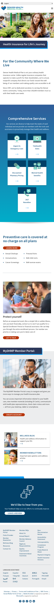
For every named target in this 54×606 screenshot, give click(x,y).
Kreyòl (44, 579)
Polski (5, 582)
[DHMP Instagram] (23, 601)
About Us (22, 533)
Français (6, 576)
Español (15, 573)
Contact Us (7, 549)
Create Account (14, 415)
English (5, 573)
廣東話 (34, 573)
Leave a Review (15, 513)
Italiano (25, 579)
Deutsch (25, 576)
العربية (5, 579)
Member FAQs (24, 530)
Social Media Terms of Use (12, 594)
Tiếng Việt (16, 576)
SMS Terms (44, 591)
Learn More (11, 248)
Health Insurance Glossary (43, 559)
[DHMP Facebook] (20, 601)
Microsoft (19, 596)
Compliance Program (42, 546)
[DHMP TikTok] (27, 601)
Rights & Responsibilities (25, 545)
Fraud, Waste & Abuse (43, 551)
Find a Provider (8, 535)
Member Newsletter (7, 539)
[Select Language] (28, 3)
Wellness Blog (8, 543)
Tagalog (44, 573)
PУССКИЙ (45, 576)
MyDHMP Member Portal (9, 531)
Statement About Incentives (25, 555)
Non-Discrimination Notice (43, 532)
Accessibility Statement (42, 538)
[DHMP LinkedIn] (34, 601)
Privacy (14, 591)
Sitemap (7, 591)
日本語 (15, 582)
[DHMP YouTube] (30, 601)
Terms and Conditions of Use (28, 591)
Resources (6, 546)
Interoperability (43, 542)
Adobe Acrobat (28, 594)
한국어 (34, 576)
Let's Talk (11, 338)
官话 (24, 573)
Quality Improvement (24, 550)
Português (35, 579)
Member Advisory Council (25, 540)
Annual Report (24, 536)
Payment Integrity (44, 555)
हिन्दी (14, 579)
